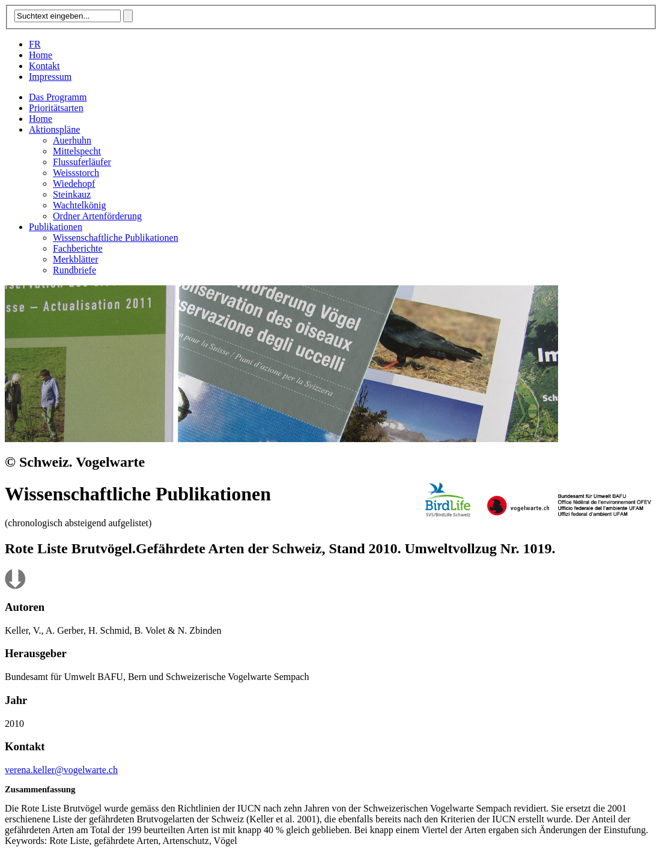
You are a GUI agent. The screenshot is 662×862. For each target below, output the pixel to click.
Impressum (50, 76)
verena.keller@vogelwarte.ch (61, 770)
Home (40, 55)
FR (35, 44)
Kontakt (44, 66)
